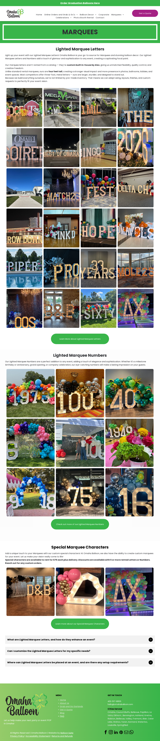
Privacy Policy (17, 736)
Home (63, 699)
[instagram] (110, 732)
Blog (62, 712)
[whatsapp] (131, 732)
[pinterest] (121, 732)
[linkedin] (116, 732)
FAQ (62, 716)
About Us (64, 703)
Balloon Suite (66, 732)
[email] (126, 732)
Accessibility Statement (38, 736)
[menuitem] (39, 14)
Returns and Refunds (62, 736)
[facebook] (105, 732)
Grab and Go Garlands (71, 706)
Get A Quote (66, 709)
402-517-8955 (114, 701)
